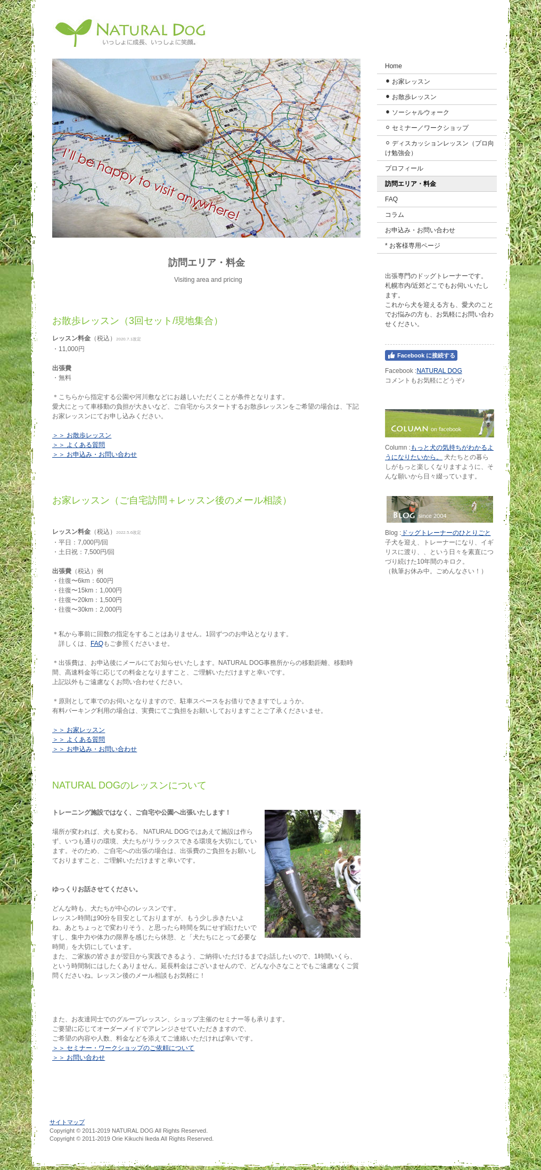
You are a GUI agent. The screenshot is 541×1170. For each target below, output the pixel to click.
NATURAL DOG (439, 371)
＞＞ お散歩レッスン (81, 435)
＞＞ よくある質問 (78, 445)
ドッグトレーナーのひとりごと (446, 533)
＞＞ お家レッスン (78, 730)
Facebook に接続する (421, 355)
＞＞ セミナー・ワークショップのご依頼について (123, 1048)
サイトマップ (67, 1122)
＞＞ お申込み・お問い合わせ (94, 454)
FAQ (97, 643)
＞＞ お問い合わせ (78, 1057)
